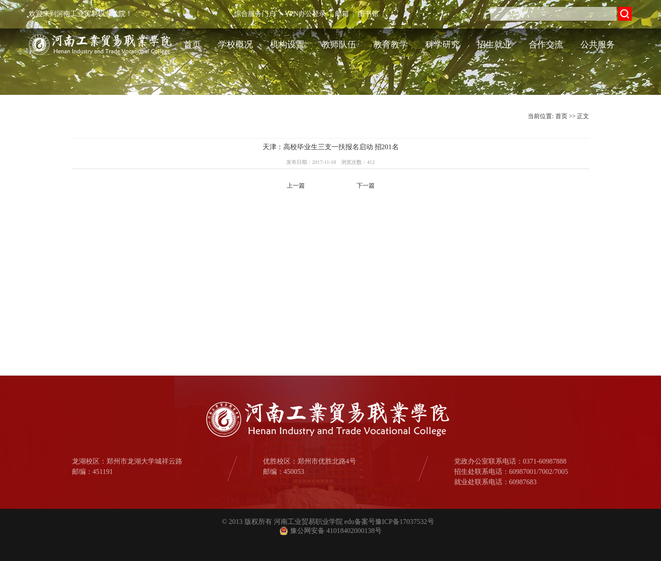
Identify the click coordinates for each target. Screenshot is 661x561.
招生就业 (494, 44)
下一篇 (366, 185)
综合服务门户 (255, 13)
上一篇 (296, 185)
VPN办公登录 (305, 13)
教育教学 (390, 44)
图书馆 (368, 13)
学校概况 (235, 44)
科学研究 (442, 44)
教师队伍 (339, 44)
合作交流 (546, 44)
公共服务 (597, 44)
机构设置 (287, 44)
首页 (192, 44)
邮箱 (342, 13)
